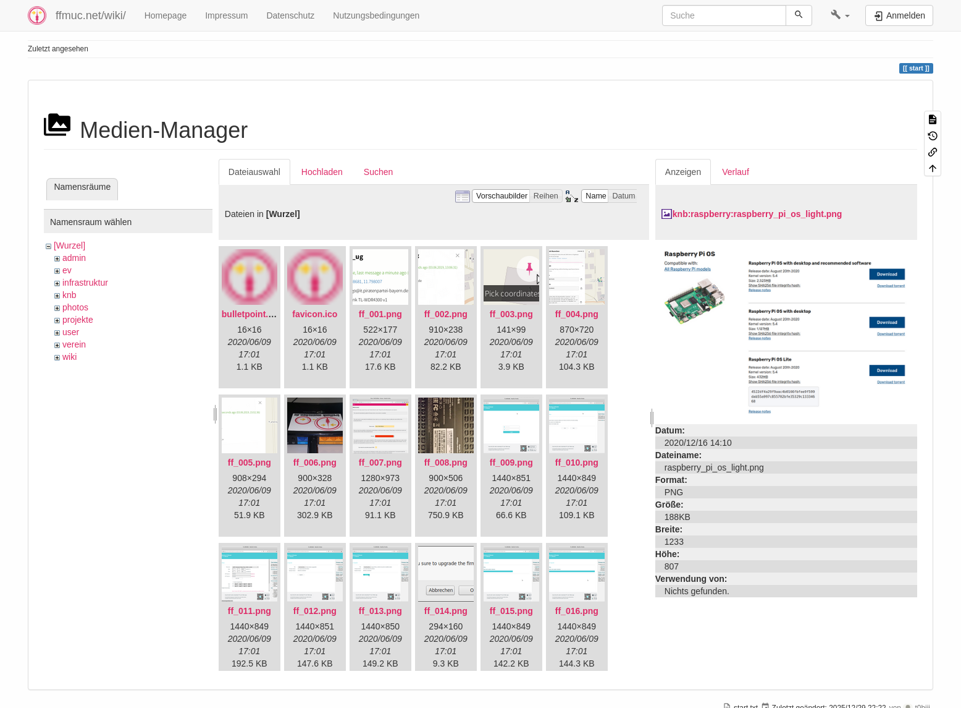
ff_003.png (511, 314)
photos (75, 307)
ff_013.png (380, 611)
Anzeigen (683, 172)
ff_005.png (249, 462)
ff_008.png (446, 462)
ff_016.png (576, 611)
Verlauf (735, 172)
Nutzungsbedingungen (376, 15)
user (70, 332)
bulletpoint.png (253, 314)
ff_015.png (511, 611)
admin (74, 258)
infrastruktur (85, 283)
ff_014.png (446, 611)
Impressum (226, 15)
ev (67, 270)
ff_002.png (446, 314)
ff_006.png (315, 462)
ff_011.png (249, 611)
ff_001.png (380, 314)
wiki (69, 357)
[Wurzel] (69, 245)
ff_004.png (576, 314)
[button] (840, 15)
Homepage (166, 15)
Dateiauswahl (254, 172)
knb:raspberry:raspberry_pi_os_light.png (757, 214)
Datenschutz (290, 15)
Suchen (378, 172)
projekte (77, 320)
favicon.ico (314, 314)
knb (69, 295)
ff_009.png (511, 462)
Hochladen (322, 172)
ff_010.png (576, 462)
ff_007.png (380, 462)
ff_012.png (315, 611)
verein (74, 344)
